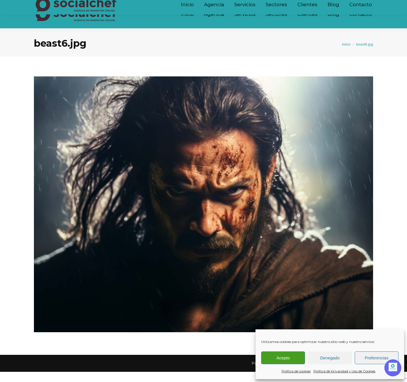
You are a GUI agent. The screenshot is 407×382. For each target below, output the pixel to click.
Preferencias (376, 357)
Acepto (283, 357)
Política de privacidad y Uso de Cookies (344, 371)
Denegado (329, 357)
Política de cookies (296, 371)
